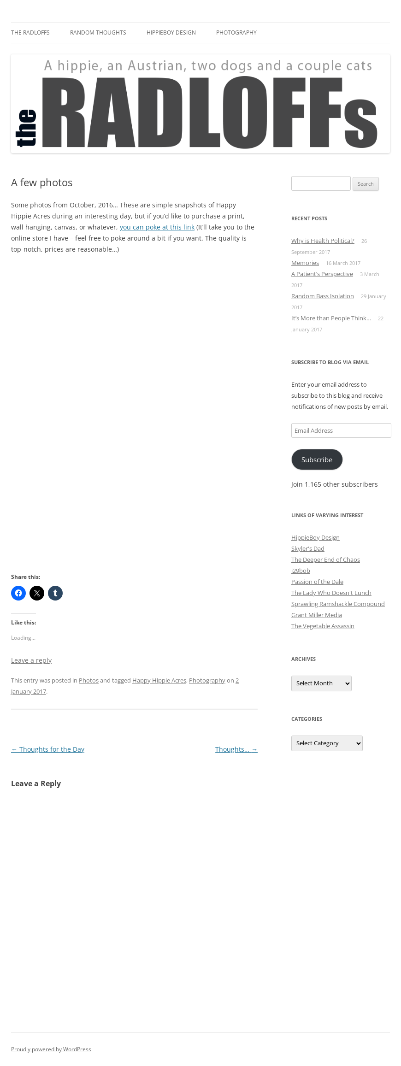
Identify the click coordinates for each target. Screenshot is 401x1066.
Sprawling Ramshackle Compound (338, 604)
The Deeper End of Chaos (325, 559)
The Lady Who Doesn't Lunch (331, 593)
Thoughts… (236, 749)
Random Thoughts (98, 32)
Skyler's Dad (307, 548)
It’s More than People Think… (331, 318)
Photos (89, 680)
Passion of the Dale (317, 581)
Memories (305, 263)
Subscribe (316, 459)
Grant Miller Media (316, 615)
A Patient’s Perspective (322, 274)
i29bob (300, 570)
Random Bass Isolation (322, 296)
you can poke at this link (157, 227)
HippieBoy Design (171, 32)
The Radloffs (30, 32)
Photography (236, 32)
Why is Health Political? (322, 240)
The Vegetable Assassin (322, 626)
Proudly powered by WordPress (51, 1049)
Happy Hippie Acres (159, 680)
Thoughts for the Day (47, 749)
